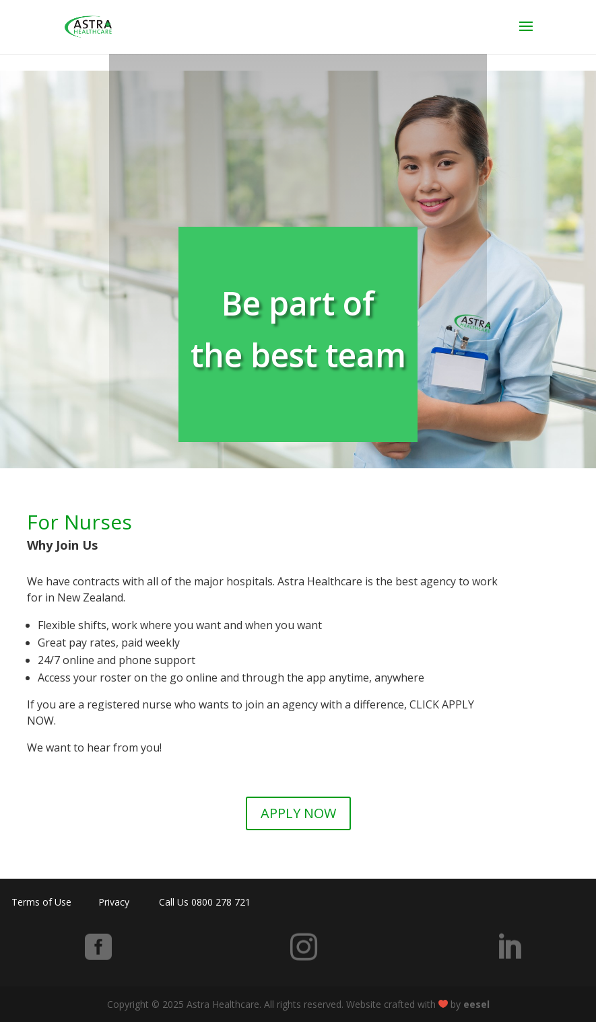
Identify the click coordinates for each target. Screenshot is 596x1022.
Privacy (113, 902)
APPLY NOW (298, 813)
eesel (476, 1004)
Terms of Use (41, 902)
